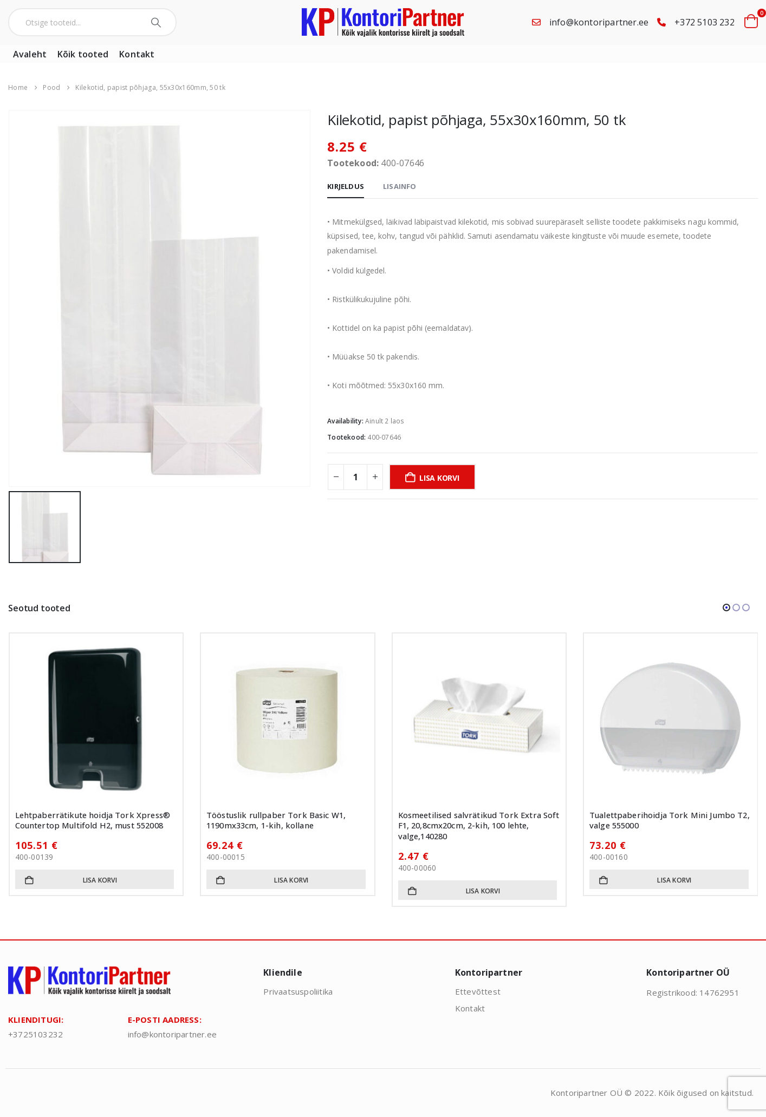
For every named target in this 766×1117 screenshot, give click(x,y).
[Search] (157, 22)
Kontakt (136, 54)
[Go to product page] (96, 720)
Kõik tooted (82, 54)
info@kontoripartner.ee (598, 22)
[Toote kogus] (355, 477)
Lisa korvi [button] (100, 880)
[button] (726, 607)
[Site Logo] (383, 22)
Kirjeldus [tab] (345, 186)
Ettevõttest (478, 991)
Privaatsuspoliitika (298, 991)
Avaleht (30, 54)
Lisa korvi (439, 478)
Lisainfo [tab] (400, 186)
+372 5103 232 (704, 22)
